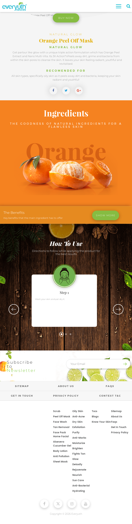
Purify (76, 432)
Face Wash (60, 422)
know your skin (101, 422)
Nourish (77, 475)
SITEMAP (22, 386)
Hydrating (78, 491)
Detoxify (77, 464)
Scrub (56, 411)
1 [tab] (61, 334)
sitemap (116, 411)
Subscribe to (22, 366)
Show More (105, 215)
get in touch (118, 427)
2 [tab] (66, 334)
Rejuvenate (79, 470)
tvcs (94, 411)
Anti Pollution (61, 456)
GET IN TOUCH (22, 395)
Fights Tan (78, 454)
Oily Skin (77, 411)
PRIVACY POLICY (66, 395)
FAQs (110, 386)
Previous (14, 309)
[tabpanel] (66, 295)
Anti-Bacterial (81, 486)
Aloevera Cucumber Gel (62, 444)
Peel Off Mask (61, 417)
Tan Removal (61, 427)
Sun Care (78, 480)
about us (116, 417)
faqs (114, 422)
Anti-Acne (78, 417)
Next (118, 309)
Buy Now (66, 18)
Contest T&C (110, 395)
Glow (75, 459)
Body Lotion (60, 451)
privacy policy (119, 432)
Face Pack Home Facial (61, 434)
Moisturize (78, 443)
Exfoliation (78, 427)
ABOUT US (66, 386)
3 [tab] (70, 334)
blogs (95, 417)
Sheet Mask (60, 462)
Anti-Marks (79, 438)
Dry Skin (77, 422)
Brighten (77, 448)
